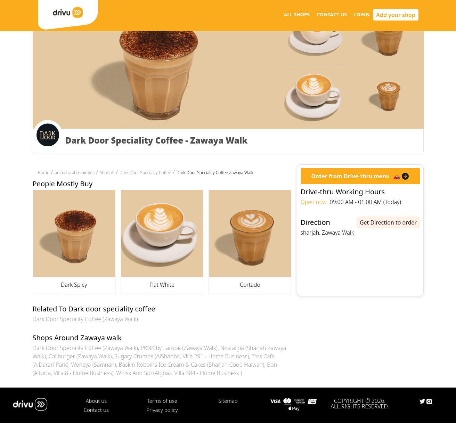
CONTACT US (332, 14)
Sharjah (107, 173)
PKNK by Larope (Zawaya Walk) (179, 348)
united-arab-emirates (75, 173)
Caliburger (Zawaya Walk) (80, 356)
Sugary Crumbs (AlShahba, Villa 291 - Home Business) (181, 356)
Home (43, 173)
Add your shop (395, 15)
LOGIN (362, 14)
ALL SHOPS (297, 14)
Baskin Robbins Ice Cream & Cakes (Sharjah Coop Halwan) (191, 364)
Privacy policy (162, 409)
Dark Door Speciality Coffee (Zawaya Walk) (85, 319)
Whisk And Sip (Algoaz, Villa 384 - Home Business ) (179, 373)
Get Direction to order (388, 222)
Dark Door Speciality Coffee (145, 173)
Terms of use (162, 400)
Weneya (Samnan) (93, 364)
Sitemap (227, 400)
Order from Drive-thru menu (350, 176)
